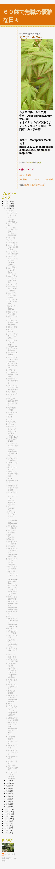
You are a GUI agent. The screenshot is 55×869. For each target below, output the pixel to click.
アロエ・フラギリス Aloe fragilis (11, 295)
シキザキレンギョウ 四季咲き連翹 (12, 488)
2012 (7, 821)
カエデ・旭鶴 (11, 422)
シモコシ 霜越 (11, 327)
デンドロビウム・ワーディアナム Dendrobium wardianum (12, 232)
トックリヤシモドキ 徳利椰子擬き (12, 247)
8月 (7, 788)
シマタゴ (9, 734)
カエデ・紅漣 (11, 392)
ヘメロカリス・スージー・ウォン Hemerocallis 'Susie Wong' (12, 622)
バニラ (8, 483)
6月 (7, 793)
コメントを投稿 (25, 175)
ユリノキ (9, 417)
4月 (7, 799)
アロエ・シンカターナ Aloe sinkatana (12, 323)
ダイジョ (9, 240)
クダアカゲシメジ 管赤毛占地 (12, 365)
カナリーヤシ (11, 238)
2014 (7, 816)
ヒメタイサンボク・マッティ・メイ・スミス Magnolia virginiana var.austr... (12, 498)
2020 (7, 201)
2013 (7, 819)
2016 (7, 812)
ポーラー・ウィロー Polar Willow (11, 336)
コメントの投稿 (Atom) (34, 185)
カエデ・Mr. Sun (12, 481)
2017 (7, 809)
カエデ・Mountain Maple (10, 508)
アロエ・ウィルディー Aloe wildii (12, 374)
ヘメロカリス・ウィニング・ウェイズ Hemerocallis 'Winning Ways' (12, 727)
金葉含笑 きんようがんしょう (12, 687)
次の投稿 (23, 179)
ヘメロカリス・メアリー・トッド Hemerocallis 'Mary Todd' (12, 552)
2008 (7, 830)
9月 (7, 786)
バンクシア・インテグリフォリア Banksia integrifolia (12, 217)
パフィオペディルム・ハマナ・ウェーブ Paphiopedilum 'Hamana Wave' (12, 590)
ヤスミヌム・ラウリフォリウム (12, 752)
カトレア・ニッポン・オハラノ (12, 650)
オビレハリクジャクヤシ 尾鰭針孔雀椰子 (12, 387)
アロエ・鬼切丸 (11, 243)
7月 (7, 791)
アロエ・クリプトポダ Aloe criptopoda (12, 359)
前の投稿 (49, 179)
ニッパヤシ (10, 211)
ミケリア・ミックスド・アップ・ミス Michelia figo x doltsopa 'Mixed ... (12, 711)
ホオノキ (9, 478)
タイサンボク (11, 546)
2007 (7, 833)
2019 (7, 203)
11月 (8, 780)
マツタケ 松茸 (11, 284)
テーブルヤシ (11, 370)
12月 (8, 208)
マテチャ (9, 419)
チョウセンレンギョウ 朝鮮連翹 (12, 474)
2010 (7, 826)
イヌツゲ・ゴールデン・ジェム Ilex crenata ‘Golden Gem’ (12, 433)
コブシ (8, 616)
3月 (7, 801)
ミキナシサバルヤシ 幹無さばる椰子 (12, 288)
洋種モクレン (11, 426)
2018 (7, 206)
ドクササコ (10, 424)
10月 (8, 783)
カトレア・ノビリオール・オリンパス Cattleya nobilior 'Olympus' (12, 261)
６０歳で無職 (10, 854)
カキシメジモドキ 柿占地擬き (12, 381)
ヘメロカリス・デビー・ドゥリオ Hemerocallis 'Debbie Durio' (12, 605)
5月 (7, 796)
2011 (7, 823)
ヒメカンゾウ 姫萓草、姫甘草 (12, 768)
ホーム (36, 179)
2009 (7, 828)
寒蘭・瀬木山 (11, 628)
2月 (7, 804)
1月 (7, 807)
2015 (7, 814)
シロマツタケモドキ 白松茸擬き (12, 301)
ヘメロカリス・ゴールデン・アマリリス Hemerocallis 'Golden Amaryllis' (12, 673)
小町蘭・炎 (10, 539)
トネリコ (9, 704)
